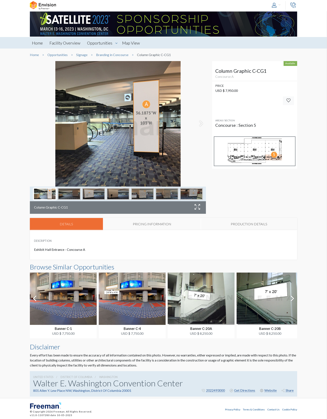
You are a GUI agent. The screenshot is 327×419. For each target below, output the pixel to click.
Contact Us (273, 409)
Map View (132, 42)
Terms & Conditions (254, 409)
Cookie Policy (289, 409)
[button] (277, 5)
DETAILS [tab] (66, 224)
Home (37, 42)
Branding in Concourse (112, 54)
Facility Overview (65, 42)
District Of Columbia (76, 377)
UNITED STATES (43, 377)
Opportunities (100, 42)
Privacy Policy (232, 409)
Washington (108, 377)
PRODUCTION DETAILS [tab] (249, 224)
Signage (81, 54)
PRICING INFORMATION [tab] (152, 224)
